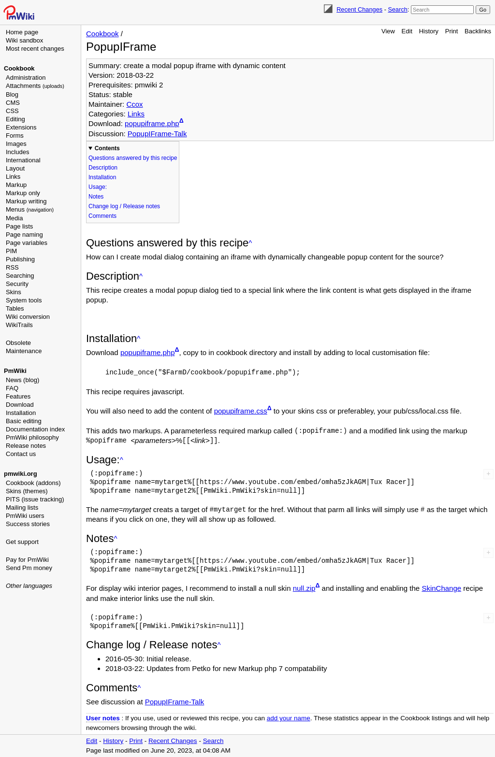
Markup (16, 184)
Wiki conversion (28, 316)
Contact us (21, 453)
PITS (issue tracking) (35, 499)
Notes (95, 196)
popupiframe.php (152, 123)
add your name (288, 718)
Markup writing (26, 201)
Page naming (24, 234)
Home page (22, 32)
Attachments (35, 85)
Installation (21, 412)
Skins (13, 292)
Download (20, 404)
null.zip (304, 588)
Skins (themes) (27, 491)
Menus (30, 209)
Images (16, 143)
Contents (107, 148)
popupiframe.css (240, 411)
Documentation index (35, 429)
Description (102, 167)
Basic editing (24, 421)
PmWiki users (25, 515)
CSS (12, 110)
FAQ (12, 388)
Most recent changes (35, 48)
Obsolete (18, 342)
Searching (20, 275)
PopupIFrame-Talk (157, 133)
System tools (24, 300)
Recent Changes (359, 9)
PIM (11, 251)
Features (18, 396)
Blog (12, 94)
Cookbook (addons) (33, 482)
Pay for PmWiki (27, 559)
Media (14, 218)
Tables (15, 308)
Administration (25, 77)
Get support (22, 541)
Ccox (134, 104)
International (23, 160)
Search (397, 9)
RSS (12, 267)
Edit (407, 31)
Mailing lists (22, 507)
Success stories (28, 524)
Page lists (19, 226)
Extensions (21, 127)
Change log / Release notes (124, 206)
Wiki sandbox (24, 40)
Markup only (23, 193)
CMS (13, 102)
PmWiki (15, 370)
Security (17, 283)
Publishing (20, 259)
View (388, 31)
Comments (102, 216)
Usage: (97, 187)
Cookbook (19, 68)
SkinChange (441, 588)
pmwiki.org (20, 473)
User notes (103, 718)
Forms (15, 135)
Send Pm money (29, 567)
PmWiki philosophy (32, 437)
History (428, 31)
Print (451, 31)
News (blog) (22, 380)
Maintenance (24, 351)
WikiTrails (19, 325)
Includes (17, 152)
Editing (15, 119)
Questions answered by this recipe (132, 158)
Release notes (26, 445)
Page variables (26, 242)
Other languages (29, 585)
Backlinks (478, 31)
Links (13, 176)
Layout (15, 168)
